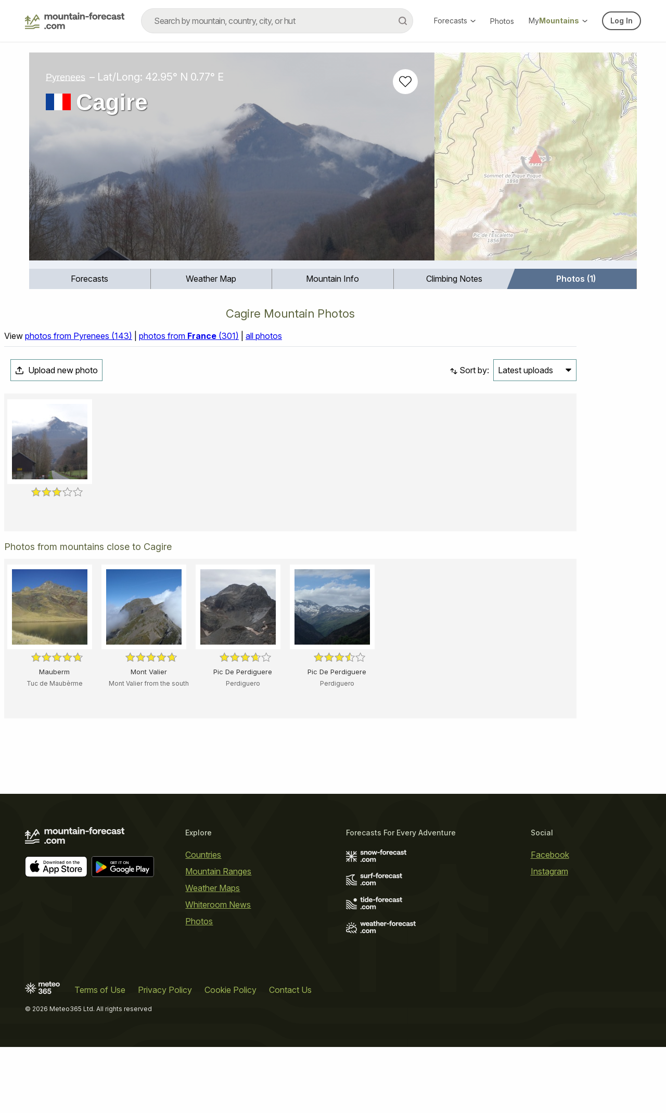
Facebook (550, 920)
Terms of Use (99, 1056)
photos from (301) (189, 474)
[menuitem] (90, 279)
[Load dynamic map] (535, 160)
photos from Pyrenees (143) (78, 474)
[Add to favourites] (405, 81)
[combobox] (277, 20)
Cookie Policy (230, 1056)
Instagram (549, 937)
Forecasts (455, 20)
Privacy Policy (165, 1056)
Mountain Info (332, 278)
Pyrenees (65, 77)
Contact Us (290, 1056)
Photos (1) (576, 278)
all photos (264, 474)
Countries (203, 920)
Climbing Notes (454, 278)
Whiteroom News (218, 970)
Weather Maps (212, 953)
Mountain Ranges (218, 937)
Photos (502, 21)
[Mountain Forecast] (74, 20)
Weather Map (211, 278)
